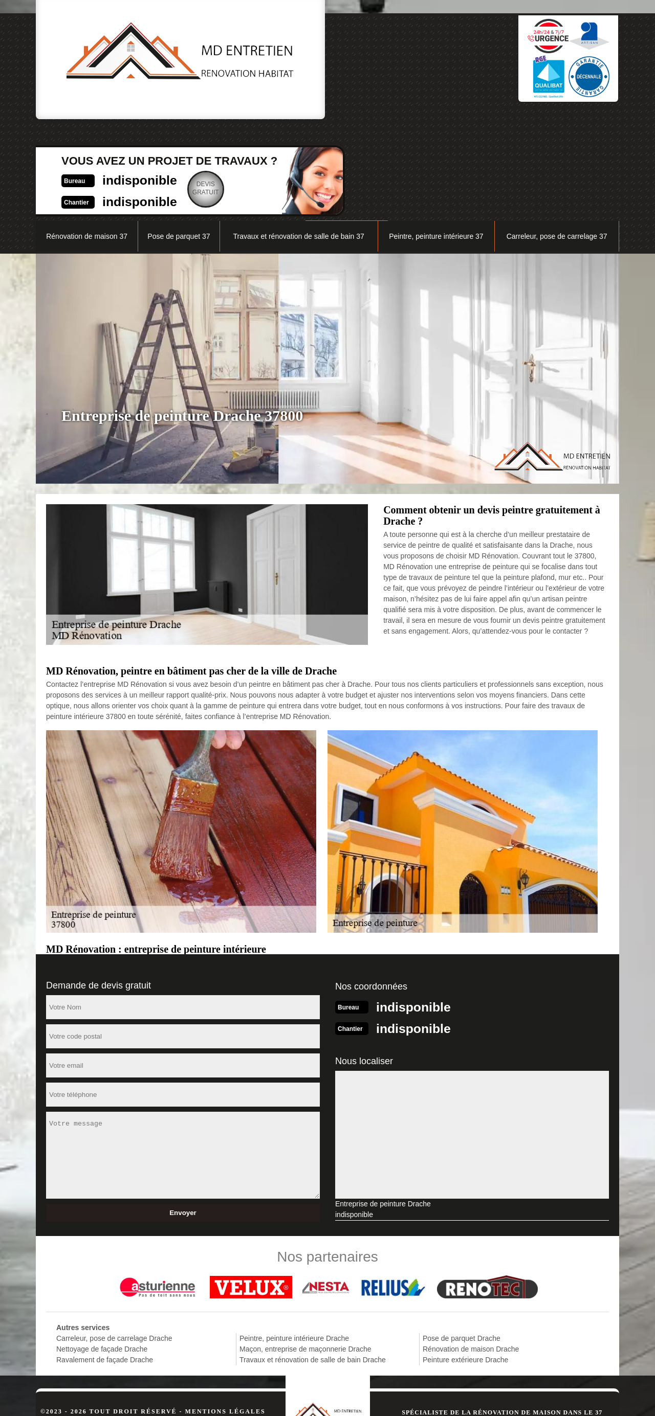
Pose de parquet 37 (178, 141)
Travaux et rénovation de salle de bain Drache (312, 1262)
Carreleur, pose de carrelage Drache (114, 1241)
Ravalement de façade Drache (104, 1262)
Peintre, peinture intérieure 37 (436, 141)
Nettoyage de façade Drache (101, 1252)
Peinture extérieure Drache (465, 1262)
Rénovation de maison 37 (86, 141)
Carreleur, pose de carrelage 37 (557, 141)
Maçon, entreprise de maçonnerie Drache (305, 1252)
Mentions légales (225, 1314)
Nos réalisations (504, 115)
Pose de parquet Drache (461, 1241)
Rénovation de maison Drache (471, 1252)
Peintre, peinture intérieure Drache (294, 1241)
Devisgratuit (378, 63)
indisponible (304, 54)
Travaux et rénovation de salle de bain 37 (298, 141)
